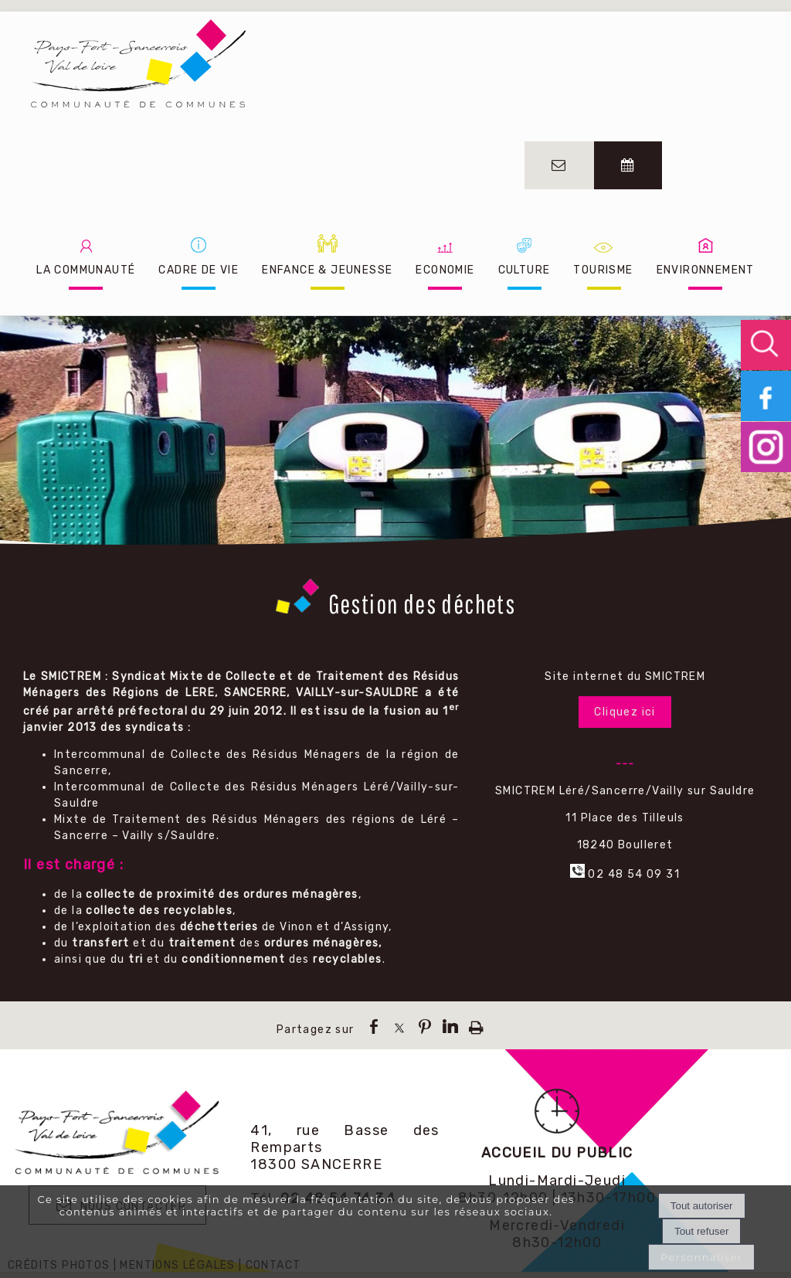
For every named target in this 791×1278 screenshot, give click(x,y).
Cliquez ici (624, 712)
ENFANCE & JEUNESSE (327, 270)
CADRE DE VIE (198, 270)
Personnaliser (701, 1257)
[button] (766, 345)
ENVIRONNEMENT (706, 270)
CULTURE (524, 270)
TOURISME (603, 270)
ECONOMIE (445, 270)
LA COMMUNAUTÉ (85, 270)
